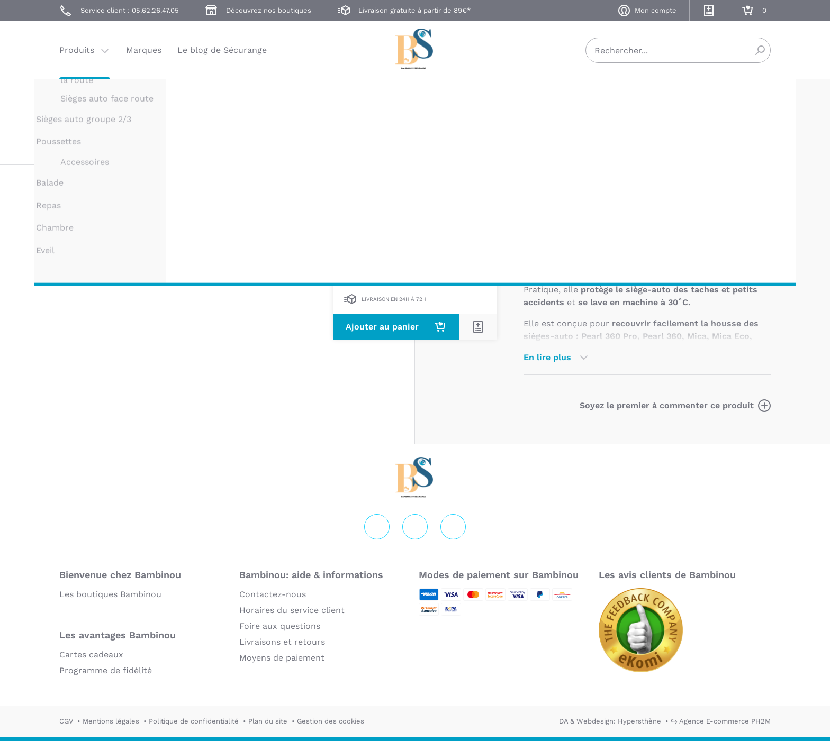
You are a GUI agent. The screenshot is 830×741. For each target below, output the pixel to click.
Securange (415, 49)
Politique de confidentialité (194, 721)
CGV (66, 721)
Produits (76, 50)
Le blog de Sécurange (222, 50)
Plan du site (267, 721)
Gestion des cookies (330, 721)
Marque (604, 211)
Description (548, 211)
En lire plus (547, 357)
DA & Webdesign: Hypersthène (610, 721)
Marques (143, 50)
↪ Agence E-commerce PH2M (721, 721)
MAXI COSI (542, 99)
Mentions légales (111, 721)
